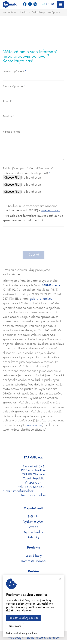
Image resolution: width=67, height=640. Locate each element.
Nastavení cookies (33, 495)
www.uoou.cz (33, 425)
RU (52, 4)
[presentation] (33, 240)
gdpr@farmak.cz (41, 299)
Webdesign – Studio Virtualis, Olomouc (33, 637)
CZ (43, 4)
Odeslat (33, 254)
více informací (50, 210)
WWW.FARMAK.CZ (33, 633)
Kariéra (23, 12)
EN (47, 4)
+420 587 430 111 (36, 487)
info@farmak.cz (23, 491)
